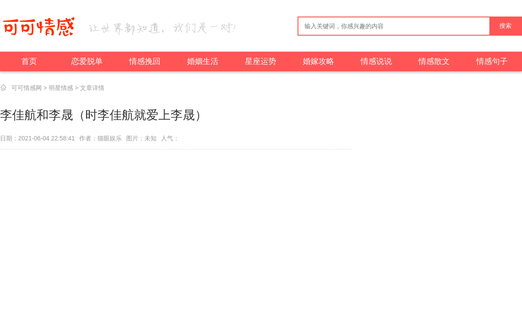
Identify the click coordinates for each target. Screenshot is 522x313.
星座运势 (260, 61)
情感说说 (376, 61)
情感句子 (492, 61)
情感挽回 (145, 61)
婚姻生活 (202, 61)
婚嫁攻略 (318, 61)
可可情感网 (26, 87)
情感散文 (434, 61)
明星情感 (61, 87)
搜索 (505, 26)
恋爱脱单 (87, 61)
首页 (29, 61)
